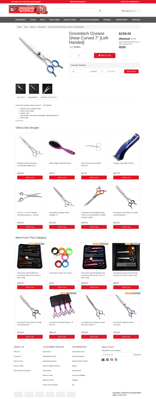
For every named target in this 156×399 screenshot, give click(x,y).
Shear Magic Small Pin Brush (60, 163)
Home (19, 27)
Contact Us (17, 356)
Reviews (48, 97)
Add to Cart (104, 55)
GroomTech (42, 27)
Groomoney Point (78, 352)
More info (127, 39)
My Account (47, 352)
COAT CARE (54, 20)
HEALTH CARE (70, 20)
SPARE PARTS (121, 20)
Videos (74, 366)
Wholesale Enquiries (78, 2)
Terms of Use (18, 361)
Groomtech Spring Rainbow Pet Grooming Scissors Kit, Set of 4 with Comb (93, 275)
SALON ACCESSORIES (89, 20)
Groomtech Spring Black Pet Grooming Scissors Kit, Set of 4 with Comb (29, 275)
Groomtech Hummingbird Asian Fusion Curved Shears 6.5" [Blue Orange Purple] (93, 215)
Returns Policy (48, 375)
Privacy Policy (18, 366)
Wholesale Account (49, 356)
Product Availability (78, 375)
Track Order (47, 370)
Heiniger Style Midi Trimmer (123, 163)
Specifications (33, 97)
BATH (42, 20)
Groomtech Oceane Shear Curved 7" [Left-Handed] (65, 27)
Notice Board (76, 370)
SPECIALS (136, 20)
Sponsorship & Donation (22, 370)
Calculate (131, 71)
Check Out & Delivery (50, 385)
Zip (73, 385)
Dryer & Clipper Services (51, 366)
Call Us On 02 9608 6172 (130, 2)
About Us (17, 352)
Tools (26, 27)
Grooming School (78, 356)
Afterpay (75, 380)
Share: (75, 47)
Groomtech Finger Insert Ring (60, 273)
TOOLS (33, 20)
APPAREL (107, 20)
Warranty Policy (48, 380)
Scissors (33, 27)
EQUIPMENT (21, 20)
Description (21, 97)
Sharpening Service (50, 361)
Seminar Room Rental (80, 361)
